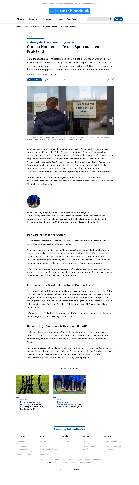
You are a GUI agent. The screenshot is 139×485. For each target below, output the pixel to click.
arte (73, 462)
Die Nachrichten (23, 446)
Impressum (97, 459)
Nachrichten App (46, 452)
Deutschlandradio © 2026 (69, 470)
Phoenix (67, 462)
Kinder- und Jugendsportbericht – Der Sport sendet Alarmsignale (58, 212)
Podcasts (58, 19)
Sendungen (33, 19)
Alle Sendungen (23, 444)
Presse (106, 444)
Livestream (44, 441)
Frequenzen (44, 454)
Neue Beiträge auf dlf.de (26, 452)
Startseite (19, 26)
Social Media (67, 444)
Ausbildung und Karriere (113, 446)
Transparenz (108, 449)
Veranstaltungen (89, 446)
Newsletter (87, 444)
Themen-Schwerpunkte (25, 454)
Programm (47, 19)
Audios (43, 444)
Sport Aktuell (30, 26)
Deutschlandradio (50, 3)
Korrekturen (108, 452)
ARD (54, 462)
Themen (20, 19)
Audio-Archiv (72, 19)
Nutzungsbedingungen (82, 459)
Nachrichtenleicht (23, 449)
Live (118, 19)
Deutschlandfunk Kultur (68, 3)
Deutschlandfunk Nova (87, 3)
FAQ (84, 441)
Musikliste (86, 449)
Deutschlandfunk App (48, 449)
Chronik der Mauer (84, 462)
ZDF (59, 462)
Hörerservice (66, 441)
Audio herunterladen (55, 80)
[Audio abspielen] (34, 79)
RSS (84, 452)
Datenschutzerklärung (62, 459)
